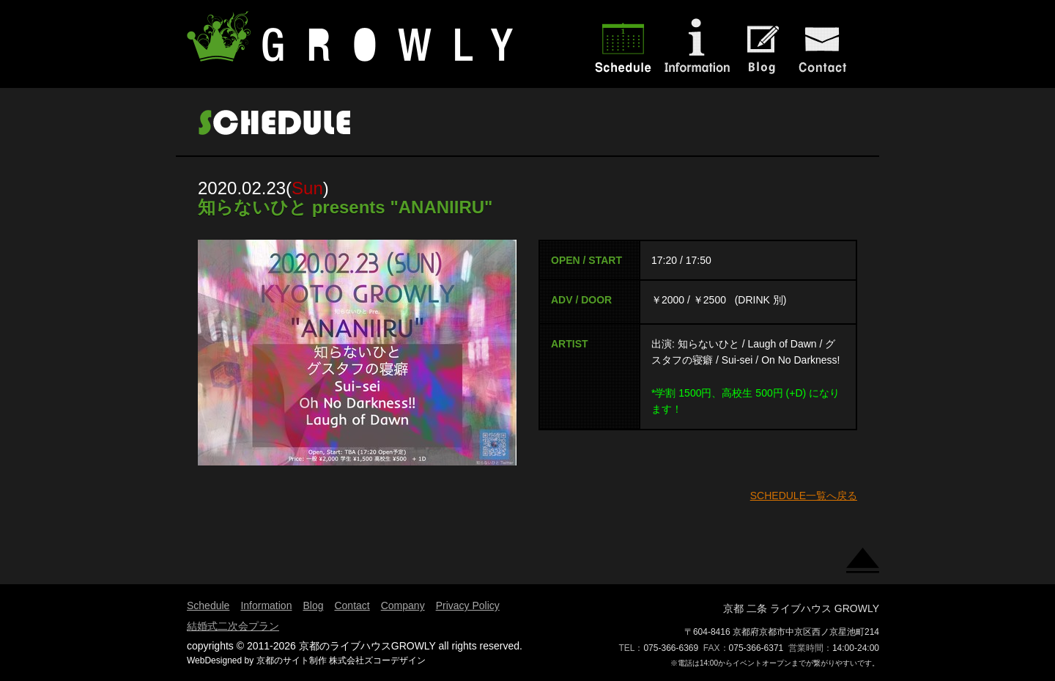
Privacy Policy (468, 605)
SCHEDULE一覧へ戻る (803, 495)
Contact (351, 605)
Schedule (208, 605)
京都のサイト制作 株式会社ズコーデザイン (341, 660)
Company (403, 605)
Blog (313, 605)
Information (266, 605)
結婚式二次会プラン (233, 626)
